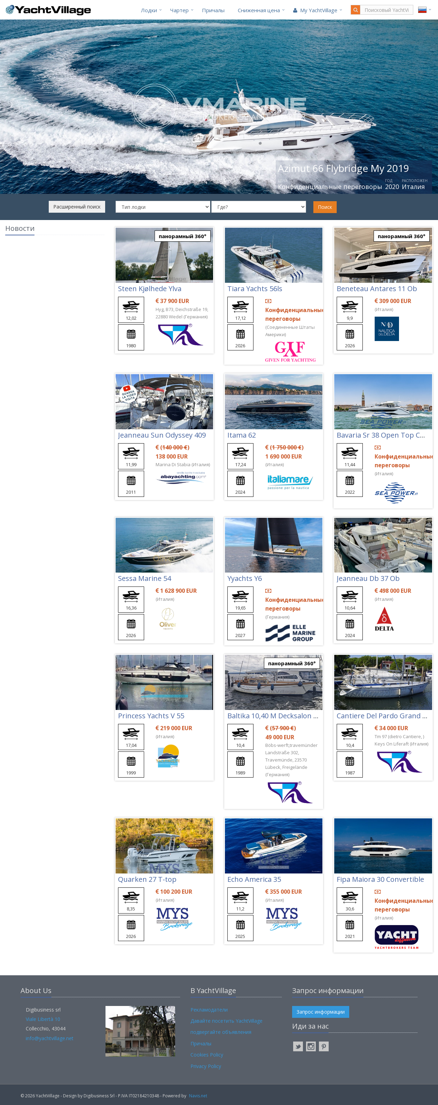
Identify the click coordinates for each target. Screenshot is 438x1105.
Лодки (149, 10)
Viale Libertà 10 (43, 1019)
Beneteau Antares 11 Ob (377, 288)
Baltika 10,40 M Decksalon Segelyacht (288, 715)
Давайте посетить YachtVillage (226, 1020)
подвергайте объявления (220, 1032)
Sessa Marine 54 (144, 578)
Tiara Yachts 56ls (254, 288)
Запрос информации (321, 1011)
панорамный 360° (182, 236)
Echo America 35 (254, 879)
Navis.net (198, 1096)
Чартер (179, 10)
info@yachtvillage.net (49, 1038)
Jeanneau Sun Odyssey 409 (162, 435)
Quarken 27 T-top (147, 879)
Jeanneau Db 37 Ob (368, 578)
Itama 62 (241, 435)
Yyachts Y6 (244, 578)
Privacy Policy (205, 1066)
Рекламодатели (209, 1009)
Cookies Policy (206, 1054)
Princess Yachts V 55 (151, 715)
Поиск (325, 207)
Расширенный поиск (77, 206)
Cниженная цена (259, 10)
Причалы (213, 10)
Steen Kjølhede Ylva (149, 288)
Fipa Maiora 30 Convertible (380, 879)
